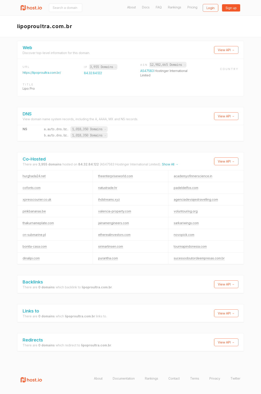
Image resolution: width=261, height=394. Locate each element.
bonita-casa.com (35, 246)
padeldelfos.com (186, 188)
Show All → (170, 164)
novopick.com (184, 235)
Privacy (214, 378)
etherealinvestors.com (114, 235)
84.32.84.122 (93, 73)
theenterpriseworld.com (115, 176)
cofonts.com (32, 188)
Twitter (235, 378)
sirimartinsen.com (110, 246)
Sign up (231, 8)
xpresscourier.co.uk (37, 199)
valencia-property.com (114, 211)
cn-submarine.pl (34, 235)
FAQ (159, 7)
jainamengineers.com (113, 223)
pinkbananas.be (34, 211)
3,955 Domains (103, 67)
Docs (146, 7)
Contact (174, 378)
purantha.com (108, 258)
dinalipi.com (31, 258)
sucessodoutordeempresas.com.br (199, 258)
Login (210, 8)
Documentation (124, 378)
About (131, 7)
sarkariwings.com (186, 223)
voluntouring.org (186, 211)
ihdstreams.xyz (109, 199)
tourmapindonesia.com (190, 246)
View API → (226, 50)
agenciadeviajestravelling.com (196, 199)
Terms (194, 378)
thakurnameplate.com (38, 223)
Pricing (192, 7)
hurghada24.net (34, 176)
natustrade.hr (107, 188)
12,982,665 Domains (167, 65)
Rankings (174, 7)
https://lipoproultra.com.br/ (42, 72)
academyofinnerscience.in (193, 176)
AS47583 (147, 71)
